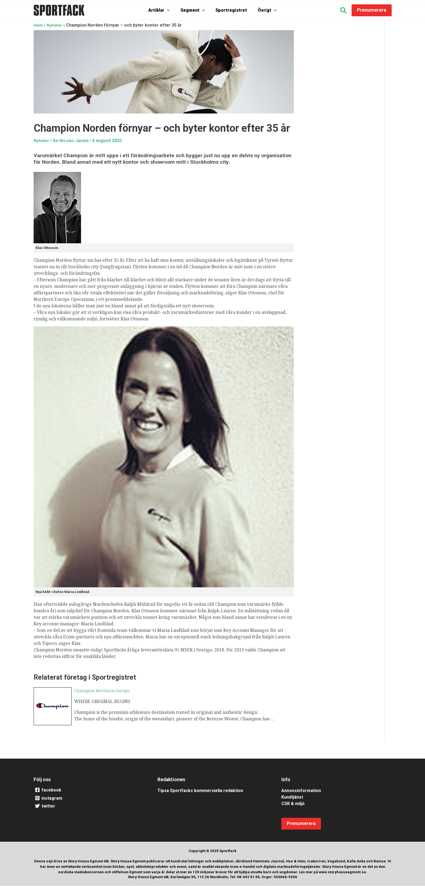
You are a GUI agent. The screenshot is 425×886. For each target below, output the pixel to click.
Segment (194, 10)
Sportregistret (230, 10)
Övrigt (263, 10)
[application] (171, 10)
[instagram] (89, 798)
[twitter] (89, 806)
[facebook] (89, 790)
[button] (343, 11)
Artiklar (163, 10)
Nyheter (42, 140)
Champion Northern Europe (103, 690)
